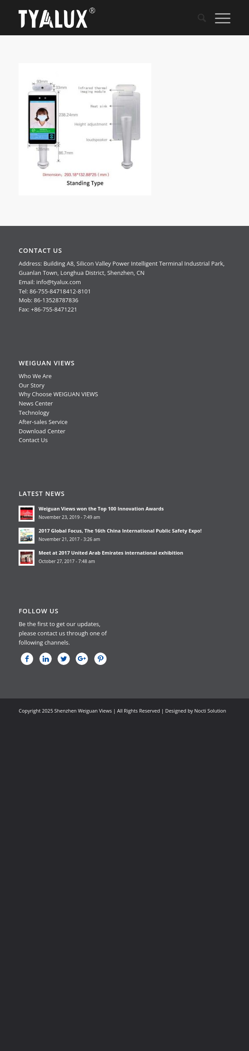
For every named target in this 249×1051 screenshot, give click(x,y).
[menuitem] (197, 17)
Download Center (42, 431)
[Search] (197, 17)
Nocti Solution (210, 710)
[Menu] (218, 17)
